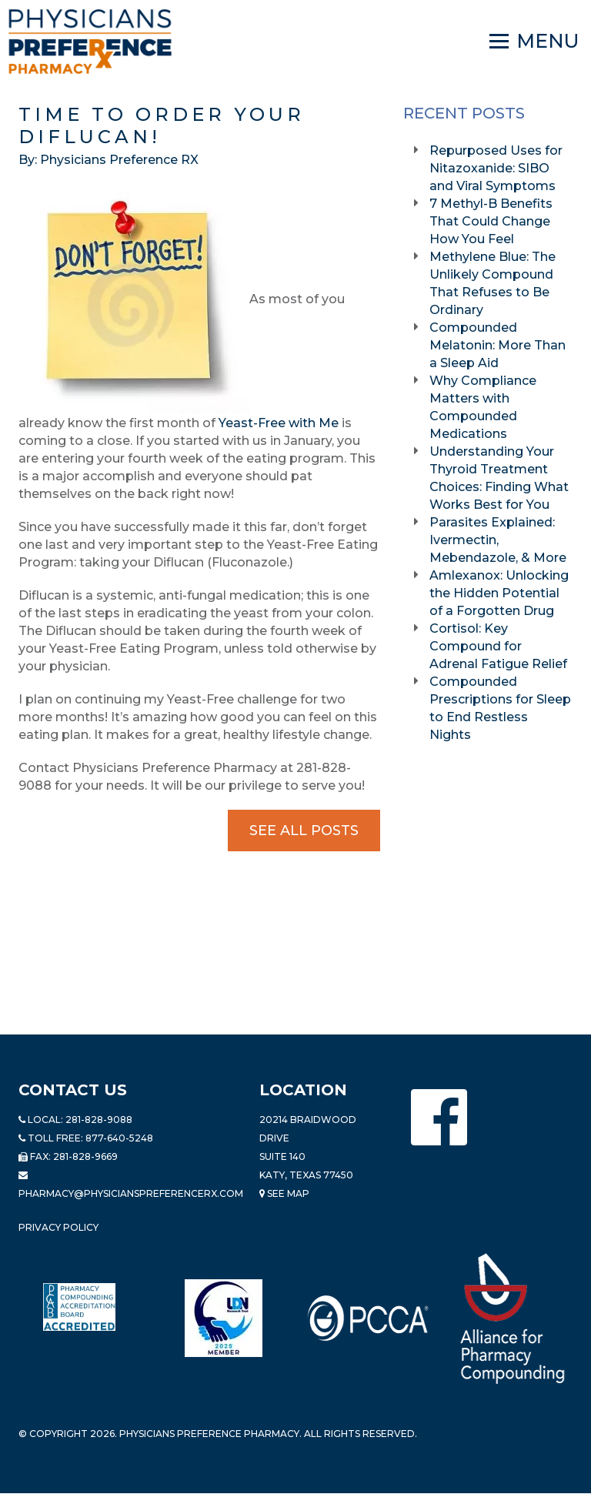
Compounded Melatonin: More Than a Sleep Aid (497, 345)
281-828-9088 (98, 1119)
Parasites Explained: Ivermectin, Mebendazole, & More (499, 540)
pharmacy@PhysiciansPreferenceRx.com (130, 1193)
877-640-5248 (119, 1138)
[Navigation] (534, 42)
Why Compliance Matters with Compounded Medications (482, 407)
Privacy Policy (58, 1227)
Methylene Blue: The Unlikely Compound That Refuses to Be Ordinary (492, 283)
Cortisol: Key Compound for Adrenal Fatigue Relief (499, 646)
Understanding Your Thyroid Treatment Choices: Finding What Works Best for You (499, 478)
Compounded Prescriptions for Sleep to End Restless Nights (500, 708)
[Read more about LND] (223, 1318)
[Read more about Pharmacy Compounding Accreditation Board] (79, 1307)
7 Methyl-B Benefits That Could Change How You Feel (491, 221)
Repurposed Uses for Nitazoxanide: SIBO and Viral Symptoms (496, 168)
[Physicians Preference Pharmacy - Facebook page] (439, 1117)
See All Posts (304, 830)
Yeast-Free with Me (279, 423)
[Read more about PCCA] (368, 1318)
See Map (284, 1193)
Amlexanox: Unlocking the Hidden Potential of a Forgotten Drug (499, 593)
